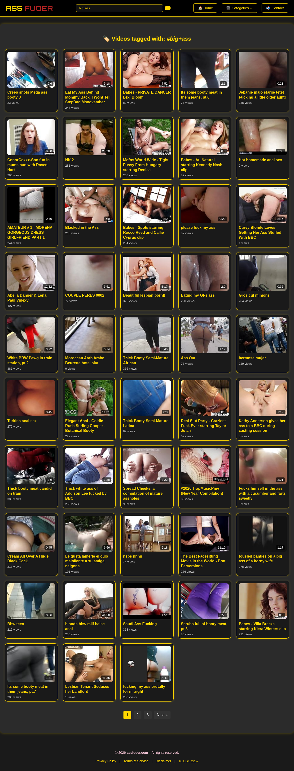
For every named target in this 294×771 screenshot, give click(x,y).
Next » (162, 715)
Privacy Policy (106, 761)
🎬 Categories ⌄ (239, 8)
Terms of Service (136, 761)
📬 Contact (275, 8)
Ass (29, 8)
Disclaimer (163, 761)
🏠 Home (205, 8)
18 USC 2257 (188, 761)
